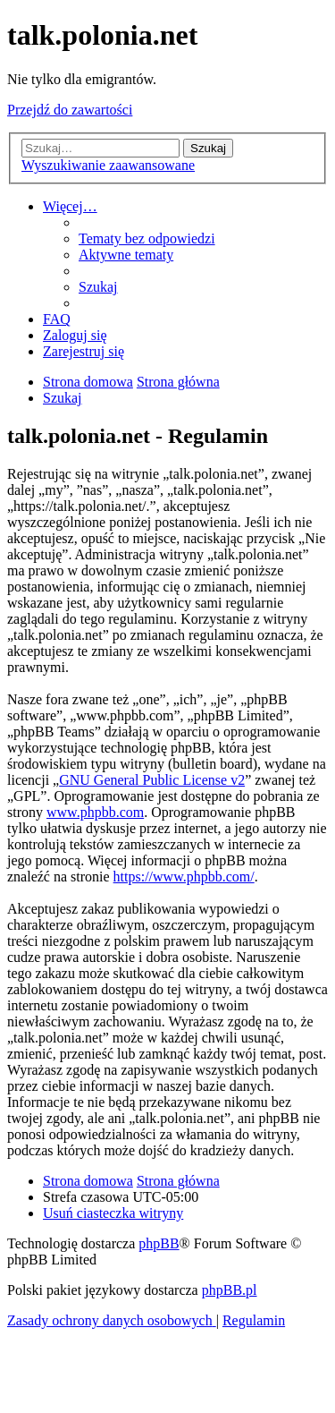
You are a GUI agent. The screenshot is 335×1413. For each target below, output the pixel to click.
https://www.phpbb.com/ (184, 876)
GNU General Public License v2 (152, 779)
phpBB (158, 1243)
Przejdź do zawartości (69, 109)
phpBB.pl (229, 1290)
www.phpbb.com (95, 812)
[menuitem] (147, 238)
